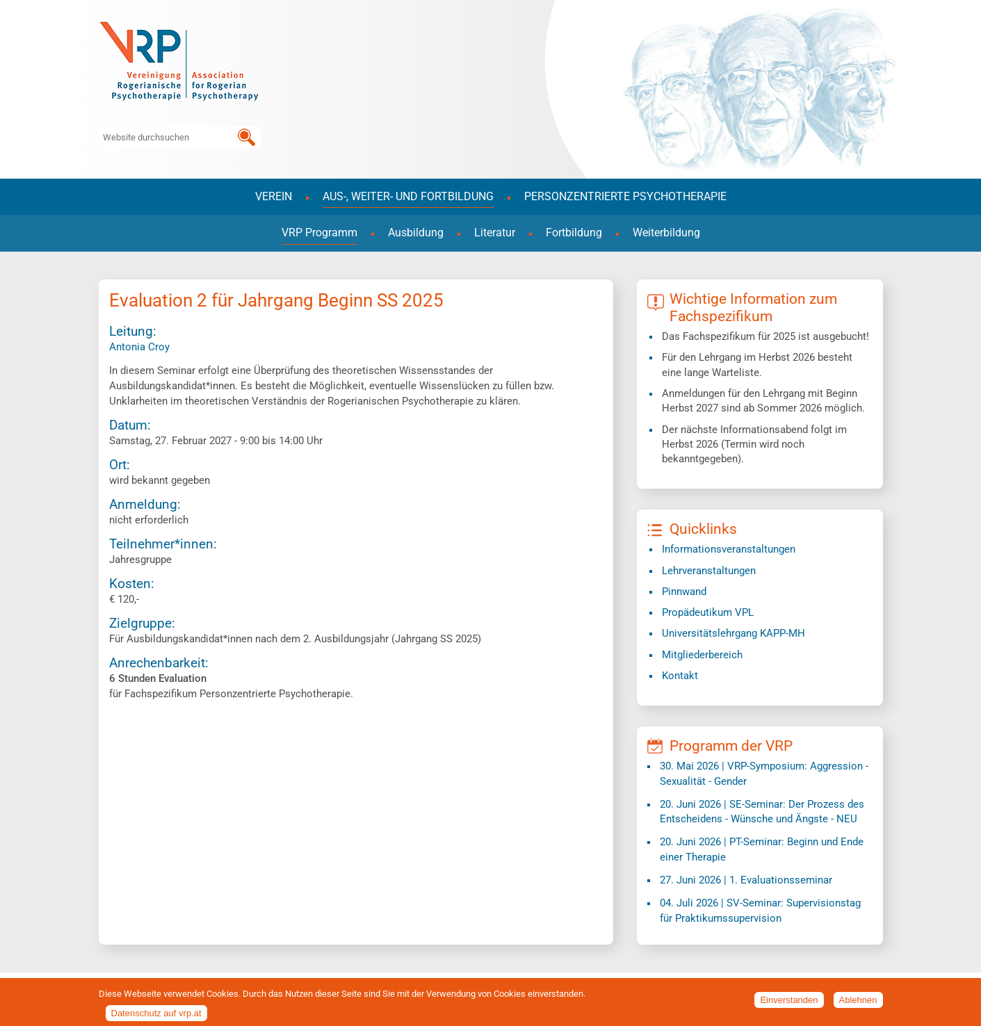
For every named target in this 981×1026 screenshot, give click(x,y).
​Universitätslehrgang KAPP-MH (733, 633)
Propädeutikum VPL (708, 612)
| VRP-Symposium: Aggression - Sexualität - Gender (764, 773)
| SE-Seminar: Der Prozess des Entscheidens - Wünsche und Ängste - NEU (762, 811)
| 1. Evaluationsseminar (746, 880)
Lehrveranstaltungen (709, 570)
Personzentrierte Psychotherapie (625, 196)
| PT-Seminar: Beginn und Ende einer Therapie (762, 849)
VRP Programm (319, 232)
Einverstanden (789, 1003)
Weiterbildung (666, 232)
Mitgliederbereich (702, 655)
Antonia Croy (139, 347)
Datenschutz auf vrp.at (156, 1017)
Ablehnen (858, 1003)
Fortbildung (574, 232)
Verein (273, 196)
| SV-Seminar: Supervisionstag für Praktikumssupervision (760, 910)
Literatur (494, 232)
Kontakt (680, 675)
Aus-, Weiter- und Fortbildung (408, 196)
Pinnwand (684, 591)
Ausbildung (416, 232)
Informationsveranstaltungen (728, 549)
